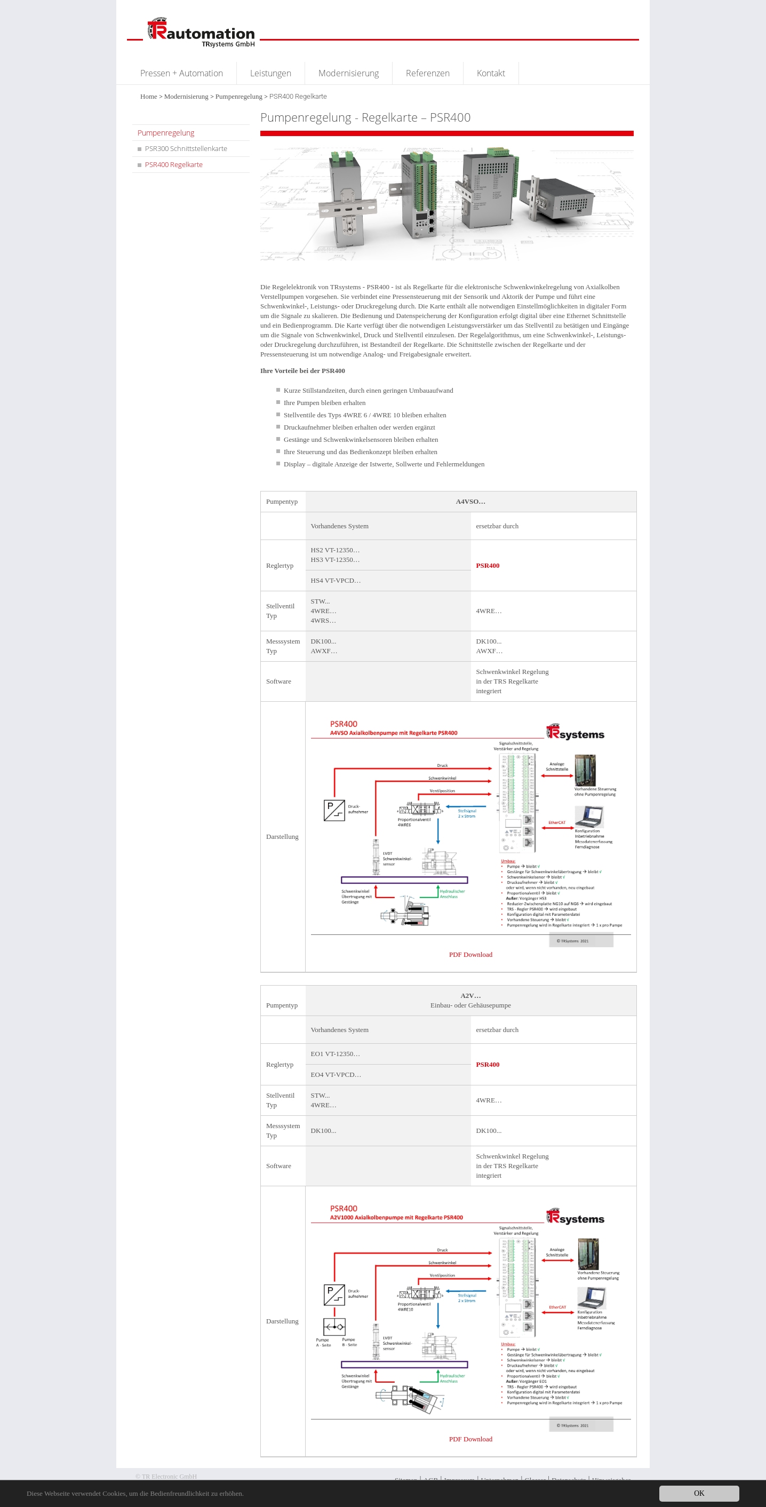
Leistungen (270, 73)
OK (699, 1493)
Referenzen (428, 73)
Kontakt (491, 73)
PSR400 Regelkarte (174, 164)
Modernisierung (348, 73)
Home (148, 96)
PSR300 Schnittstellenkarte (186, 148)
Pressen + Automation (181, 73)
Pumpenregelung (239, 96)
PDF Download (470, 954)
